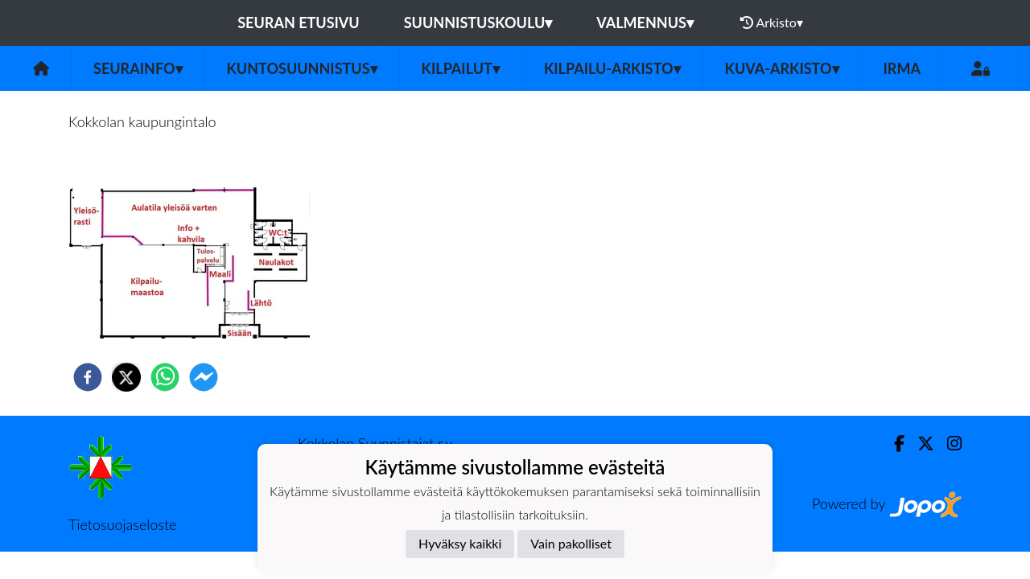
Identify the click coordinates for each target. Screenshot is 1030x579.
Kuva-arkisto (782, 68)
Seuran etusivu (298, 22)
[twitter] (126, 377)
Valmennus (645, 22)
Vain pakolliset (571, 543)
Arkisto (771, 22)
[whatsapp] (164, 377)
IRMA (902, 68)
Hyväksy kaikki (459, 543)
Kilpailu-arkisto (612, 68)
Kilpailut (461, 68)
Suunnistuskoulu (478, 22)
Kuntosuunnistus (302, 68)
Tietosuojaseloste (122, 524)
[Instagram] (948, 443)
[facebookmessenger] (203, 377)
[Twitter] (919, 443)
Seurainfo (138, 68)
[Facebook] (892, 443)
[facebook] (87, 377)
